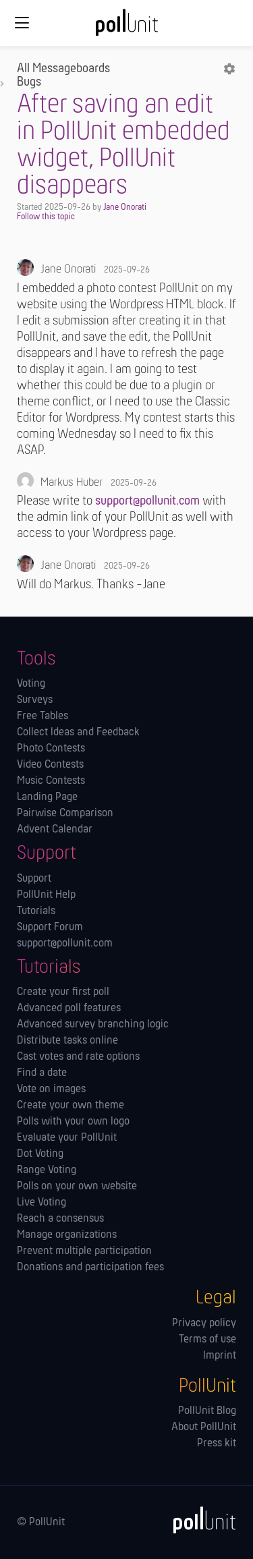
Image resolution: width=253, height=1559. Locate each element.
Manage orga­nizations (67, 1235)
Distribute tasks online (67, 1041)
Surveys (35, 700)
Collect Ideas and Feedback (78, 733)
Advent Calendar (54, 830)
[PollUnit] (198, 1520)
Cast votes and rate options (78, 1057)
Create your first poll (63, 992)
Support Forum (50, 928)
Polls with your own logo (73, 1122)
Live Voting (41, 1203)
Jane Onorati (124, 207)
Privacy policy (204, 1323)
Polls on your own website (77, 1187)
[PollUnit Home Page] (127, 27)
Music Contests (51, 781)
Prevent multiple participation (84, 1251)
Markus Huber (71, 482)
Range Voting (46, 1170)
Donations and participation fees (90, 1268)
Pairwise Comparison (65, 813)
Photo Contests (51, 749)
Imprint (219, 1356)
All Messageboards (63, 69)
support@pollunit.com (147, 501)
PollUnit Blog (207, 1411)
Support (34, 879)
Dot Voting (40, 1154)
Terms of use (207, 1340)
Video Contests (50, 765)
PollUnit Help (46, 895)
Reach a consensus (60, 1219)
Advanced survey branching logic (93, 1025)
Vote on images (51, 1089)
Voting (31, 684)
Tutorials (36, 911)
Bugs (29, 82)
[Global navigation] (21, 23)
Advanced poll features (69, 1008)
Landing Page (47, 797)
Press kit (216, 1444)
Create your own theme (70, 1106)
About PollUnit (203, 1427)
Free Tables (42, 716)
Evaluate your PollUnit (67, 1138)
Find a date (42, 1073)
